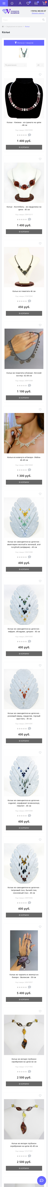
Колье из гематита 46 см (24, 291)
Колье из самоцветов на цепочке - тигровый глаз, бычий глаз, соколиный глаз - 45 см (24, 890)
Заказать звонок (38, 13)
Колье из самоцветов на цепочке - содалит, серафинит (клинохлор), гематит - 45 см (24, 803)
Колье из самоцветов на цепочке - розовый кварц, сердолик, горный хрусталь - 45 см (24, 716)
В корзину (24, 147)
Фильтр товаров (24, 42)
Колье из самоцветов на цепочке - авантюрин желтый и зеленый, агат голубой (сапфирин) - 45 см (24, 544)
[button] (20, 3)
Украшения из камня (14, 26)
